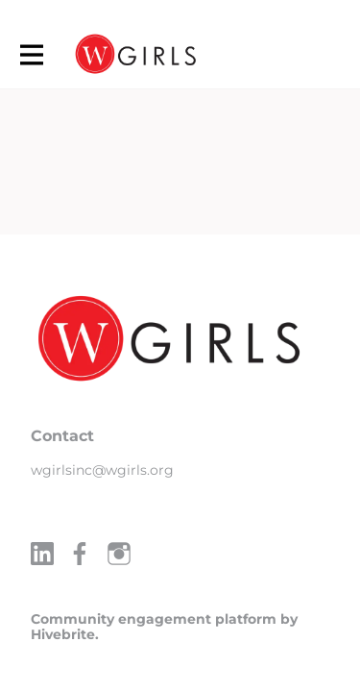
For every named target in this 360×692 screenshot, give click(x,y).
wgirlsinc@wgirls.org (102, 470)
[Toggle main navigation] (30, 54)
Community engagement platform (153, 619)
